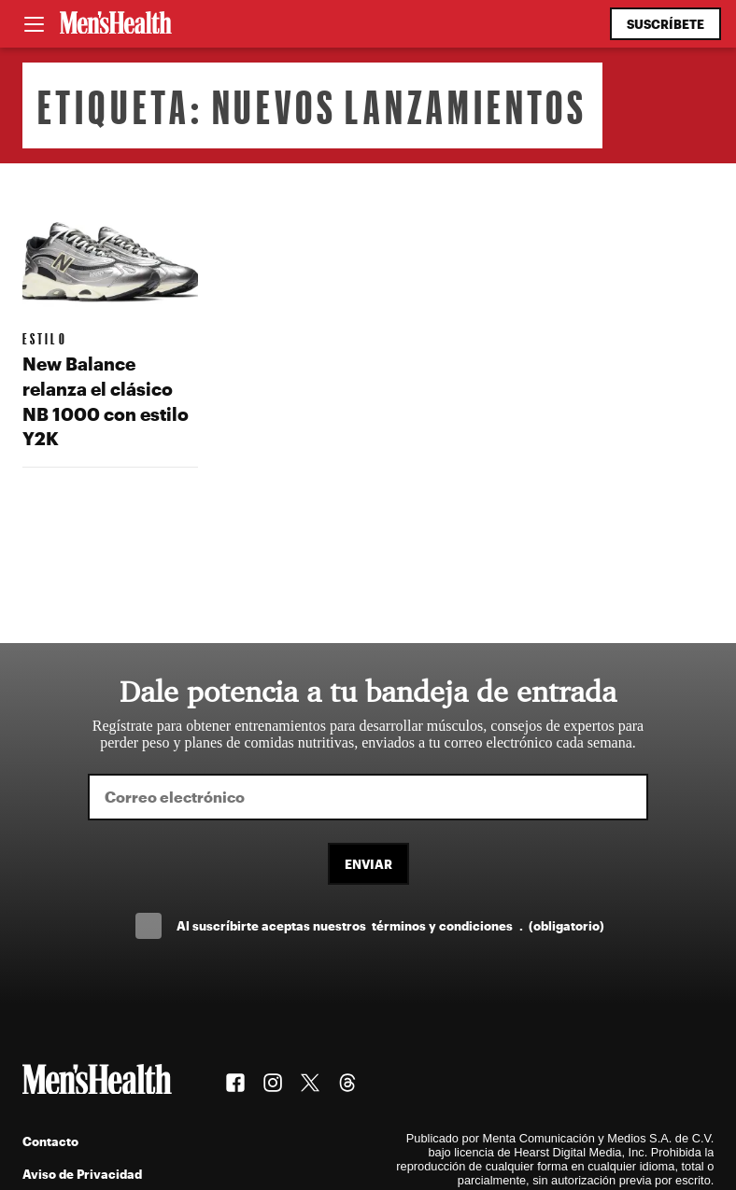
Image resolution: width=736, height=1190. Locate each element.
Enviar (368, 864)
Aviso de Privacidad (82, 1174)
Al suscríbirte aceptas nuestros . (390, 925)
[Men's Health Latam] (116, 24)
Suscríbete (665, 24)
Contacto (50, 1141)
